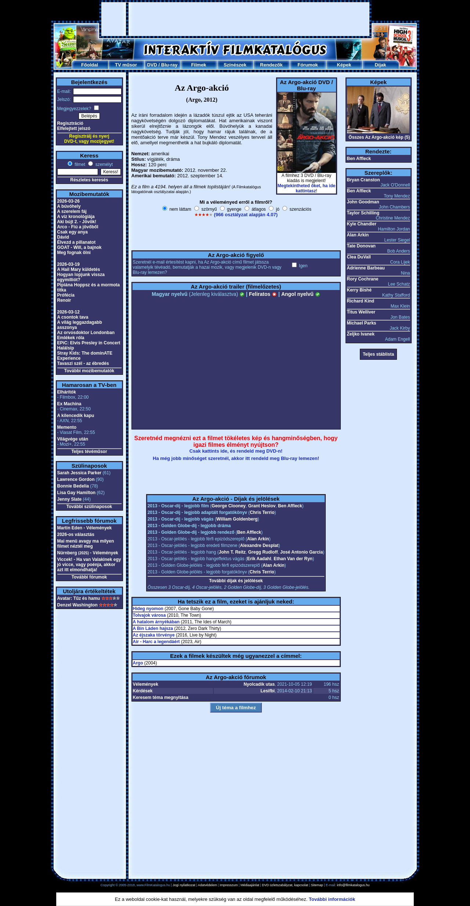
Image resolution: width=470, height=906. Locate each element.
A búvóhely (69, 206)
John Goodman (363, 201)
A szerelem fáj (72, 211)
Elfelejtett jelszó (74, 128)
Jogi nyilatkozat (184, 885)
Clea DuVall (359, 257)
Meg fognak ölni (74, 252)
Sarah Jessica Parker (79, 472)
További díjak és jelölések (236, 580)
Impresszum (229, 885)
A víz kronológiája (76, 216)
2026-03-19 (68, 264)
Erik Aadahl (259, 558)
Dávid (63, 237)
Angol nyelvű (300, 294)
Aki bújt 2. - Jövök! (77, 221)
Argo (138, 663)
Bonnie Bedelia (73, 486)
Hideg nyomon (148, 608)
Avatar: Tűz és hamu (78, 598)
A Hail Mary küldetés (78, 269)
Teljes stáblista (378, 354)
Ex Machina (69, 403)
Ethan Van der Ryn (293, 558)
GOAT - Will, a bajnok (79, 247)
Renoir (64, 300)
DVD (152, 65)
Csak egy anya (72, 232)
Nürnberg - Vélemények (87, 552)
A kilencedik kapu (75, 415)
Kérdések (143, 690)
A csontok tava (72, 317)
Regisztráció (70, 123)
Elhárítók (66, 392)
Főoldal (89, 65)
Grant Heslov (262, 505)
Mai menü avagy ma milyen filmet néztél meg (85, 544)
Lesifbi (267, 690)
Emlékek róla (70, 337)
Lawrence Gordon (76, 479)
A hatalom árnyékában (156, 621)
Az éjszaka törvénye (154, 635)
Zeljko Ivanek (361, 334)
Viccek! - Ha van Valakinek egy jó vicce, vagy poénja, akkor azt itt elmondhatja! (89, 564)
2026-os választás (75, 534)
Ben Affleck (290, 505)
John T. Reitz (232, 552)
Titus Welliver (361, 312)
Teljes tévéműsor (89, 451)
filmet (79, 164)
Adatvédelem (207, 885)
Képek (344, 65)
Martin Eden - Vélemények (84, 527)
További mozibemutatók (89, 370)
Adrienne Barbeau (366, 268)
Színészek (235, 65)
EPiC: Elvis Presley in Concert (88, 342)
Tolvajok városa (149, 615)
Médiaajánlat (250, 885)
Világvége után (72, 439)
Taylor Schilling (363, 212)
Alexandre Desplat (259, 545)
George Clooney (229, 505)
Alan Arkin (258, 538)
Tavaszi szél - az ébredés (83, 363)
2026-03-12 (68, 312)
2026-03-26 (68, 201)
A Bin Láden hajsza (153, 628)
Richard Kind (361, 301)
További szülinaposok (89, 506)
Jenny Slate (69, 499)
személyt (103, 164)
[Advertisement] (235, 19)
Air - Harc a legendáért (156, 641)
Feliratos (263, 294)
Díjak (380, 65)
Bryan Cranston (363, 179)
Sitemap (317, 885)
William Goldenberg (237, 519)
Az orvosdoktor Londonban (86, 332)
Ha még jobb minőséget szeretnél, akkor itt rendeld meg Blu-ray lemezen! (236, 458)
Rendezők (271, 65)
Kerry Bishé (359, 290)
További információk (332, 899)
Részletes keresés (89, 179)
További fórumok (89, 577)
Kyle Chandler (362, 223)
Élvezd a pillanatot (76, 242)
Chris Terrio (262, 512)
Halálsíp (65, 348)
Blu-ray (169, 65)
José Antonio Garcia (301, 552)
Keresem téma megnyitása (160, 697)
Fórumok (307, 65)
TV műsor (126, 65)
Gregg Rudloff (263, 552)
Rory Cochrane (363, 279)
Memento (67, 427)
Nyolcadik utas (259, 684)
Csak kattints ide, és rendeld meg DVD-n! (236, 451)
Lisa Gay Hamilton (76, 492)
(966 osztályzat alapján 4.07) (246, 214)
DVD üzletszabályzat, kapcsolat (285, 885)
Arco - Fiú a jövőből (77, 226)
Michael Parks (361, 323)
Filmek (198, 65)
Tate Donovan (361, 246)
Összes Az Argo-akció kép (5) (379, 137)
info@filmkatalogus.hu (353, 885)
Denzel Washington (77, 605)
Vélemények (145, 684)
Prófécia (66, 295)
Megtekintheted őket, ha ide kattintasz (306, 188)
